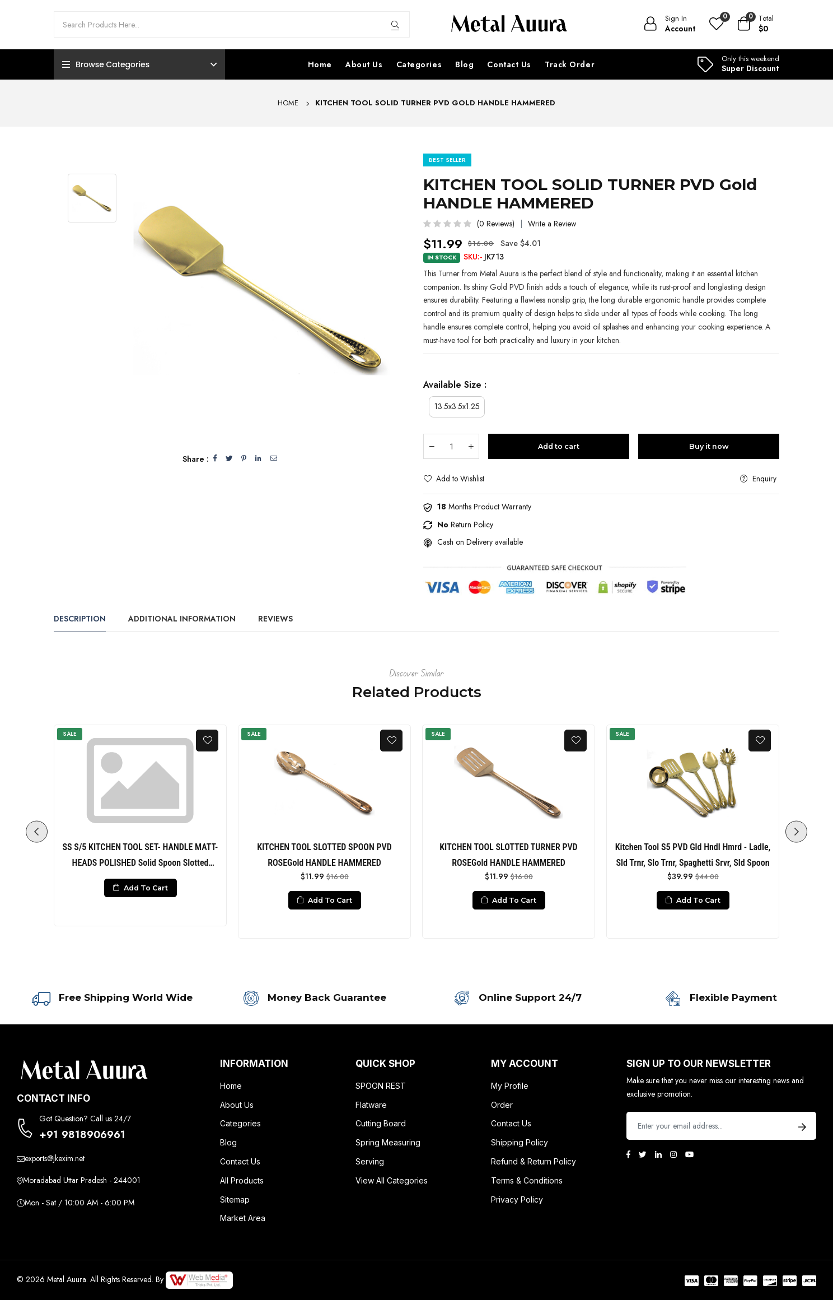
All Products (242, 1184)
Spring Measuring (387, 1146)
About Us (363, 64)
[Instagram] (673, 1159)
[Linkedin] (658, 1159)
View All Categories (391, 1184)
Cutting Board (380, 1127)
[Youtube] (689, 1159)
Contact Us (509, 64)
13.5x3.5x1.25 (457, 406)
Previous (34, 833)
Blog (464, 64)
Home (320, 64)
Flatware (371, 1108)
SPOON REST (380, 1089)
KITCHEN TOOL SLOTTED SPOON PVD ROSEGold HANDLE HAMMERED (324, 856)
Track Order (570, 64)
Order (502, 1108)
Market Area (242, 1222)
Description (80, 619)
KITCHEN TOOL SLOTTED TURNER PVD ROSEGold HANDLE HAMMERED (508, 856)
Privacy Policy (517, 1203)
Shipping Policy (519, 1146)
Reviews (275, 619)
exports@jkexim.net (55, 1164)
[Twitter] (643, 1159)
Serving (369, 1165)
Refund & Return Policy (533, 1165)
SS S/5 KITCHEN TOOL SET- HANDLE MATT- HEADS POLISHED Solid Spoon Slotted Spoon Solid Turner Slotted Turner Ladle (140, 857)
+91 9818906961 (85, 1139)
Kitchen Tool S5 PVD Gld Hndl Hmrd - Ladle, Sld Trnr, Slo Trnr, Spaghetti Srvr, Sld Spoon (693, 856)
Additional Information (182, 619)
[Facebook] (628, 1159)
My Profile (509, 1089)
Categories (419, 64)
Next (799, 833)
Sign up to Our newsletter (698, 1067)
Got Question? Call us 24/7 (85, 1122)
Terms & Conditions (527, 1184)
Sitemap (235, 1203)
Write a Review (552, 224)
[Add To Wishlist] (207, 741)
